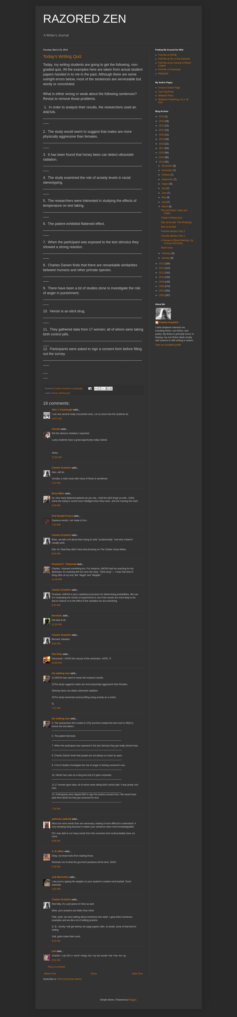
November (167, 170)
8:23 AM (56, 605)
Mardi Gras (166, 247)
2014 (162, 161)
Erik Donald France (62, 516)
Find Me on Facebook (169, 69)
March (165, 206)
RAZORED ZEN (84, 18)
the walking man (61, 673)
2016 (162, 152)
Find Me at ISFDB (167, 55)
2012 (162, 268)
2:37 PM (56, 483)
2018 (162, 143)
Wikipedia (163, 73)
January (166, 258)
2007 (162, 290)
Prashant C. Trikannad (64, 564)
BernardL (57, 615)
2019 (162, 139)
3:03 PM (56, 889)
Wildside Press (166, 95)
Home (94, 973)
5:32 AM (56, 866)
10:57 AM (57, 418)
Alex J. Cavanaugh (62, 409)
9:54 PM (56, 643)
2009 (162, 281)
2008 (162, 286)
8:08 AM (56, 841)
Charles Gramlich (61, 467)
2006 (162, 295)
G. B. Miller (58, 851)
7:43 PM (56, 524)
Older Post (137, 973)
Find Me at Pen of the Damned (174, 58)
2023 (162, 121)
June (164, 193)
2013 (162, 263)
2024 (162, 116)
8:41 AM (56, 960)
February (166, 253)
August (165, 183)
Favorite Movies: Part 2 (173, 231)
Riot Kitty (57, 654)
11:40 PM (57, 579)
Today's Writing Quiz (62, 56)
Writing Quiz (64, 393)
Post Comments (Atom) (69, 979)
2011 (162, 272)
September (168, 179)
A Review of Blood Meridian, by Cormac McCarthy (177, 241)
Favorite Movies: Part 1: (173, 236)
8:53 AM (56, 941)
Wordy (55, 393)
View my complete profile (168, 345)
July (164, 188)
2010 (162, 277)
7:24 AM (56, 808)
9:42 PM (56, 553)
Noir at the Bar (168, 226)
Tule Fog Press (166, 91)
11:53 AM (57, 457)
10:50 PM (57, 662)
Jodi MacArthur (60, 877)
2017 (162, 148)
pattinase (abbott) (61, 819)
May (164, 197)
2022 (162, 125)
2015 (162, 157)
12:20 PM (57, 624)
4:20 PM (56, 505)
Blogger (132, 999)
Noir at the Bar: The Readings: (176, 222)
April (164, 202)
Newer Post (50, 973)
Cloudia (56, 429)
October (166, 174)
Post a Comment (56, 967)
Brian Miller (58, 493)
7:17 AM (56, 708)
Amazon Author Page (169, 87)
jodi (54, 951)
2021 (162, 130)
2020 (162, 134)
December (167, 166)
